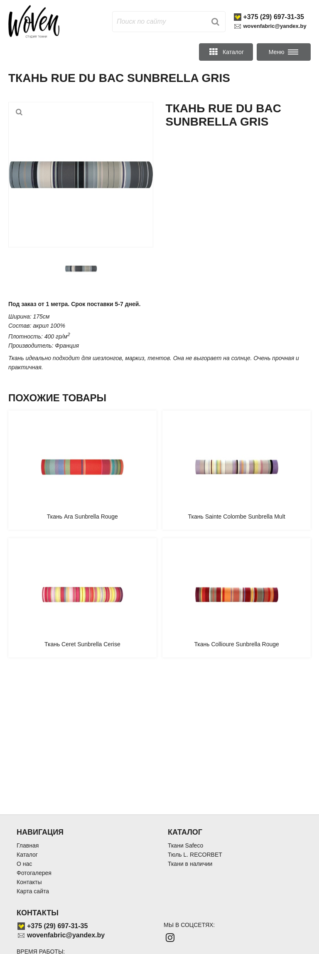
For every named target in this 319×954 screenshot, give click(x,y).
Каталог (27, 854)
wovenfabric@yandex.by (275, 26)
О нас (24, 863)
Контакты (29, 882)
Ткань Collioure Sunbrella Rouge (236, 644)
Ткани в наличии (190, 863)
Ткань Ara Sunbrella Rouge (82, 516)
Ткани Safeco (185, 845)
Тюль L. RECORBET (195, 854)
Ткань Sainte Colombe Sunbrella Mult (236, 516)
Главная (28, 845)
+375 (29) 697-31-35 (273, 16)
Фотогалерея (34, 873)
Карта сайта (33, 891)
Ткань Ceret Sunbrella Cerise (82, 644)
